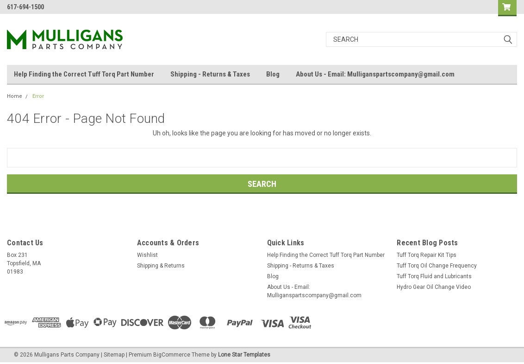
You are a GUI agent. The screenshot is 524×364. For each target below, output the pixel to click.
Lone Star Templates (244, 354)
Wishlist (147, 255)
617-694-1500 (25, 7)
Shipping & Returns (161, 265)
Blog (273, 74)
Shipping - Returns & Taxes (210, 74)
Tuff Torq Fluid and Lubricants (434, 276)
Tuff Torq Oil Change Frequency (437, 265)
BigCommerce (171, 354)
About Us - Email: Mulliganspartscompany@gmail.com (375, 74)
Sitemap (114, 354)
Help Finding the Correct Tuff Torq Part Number (84, 74)
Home (14, 96)
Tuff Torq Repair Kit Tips (426, 255)
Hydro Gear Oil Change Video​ (434, 287)
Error (38, 96)
